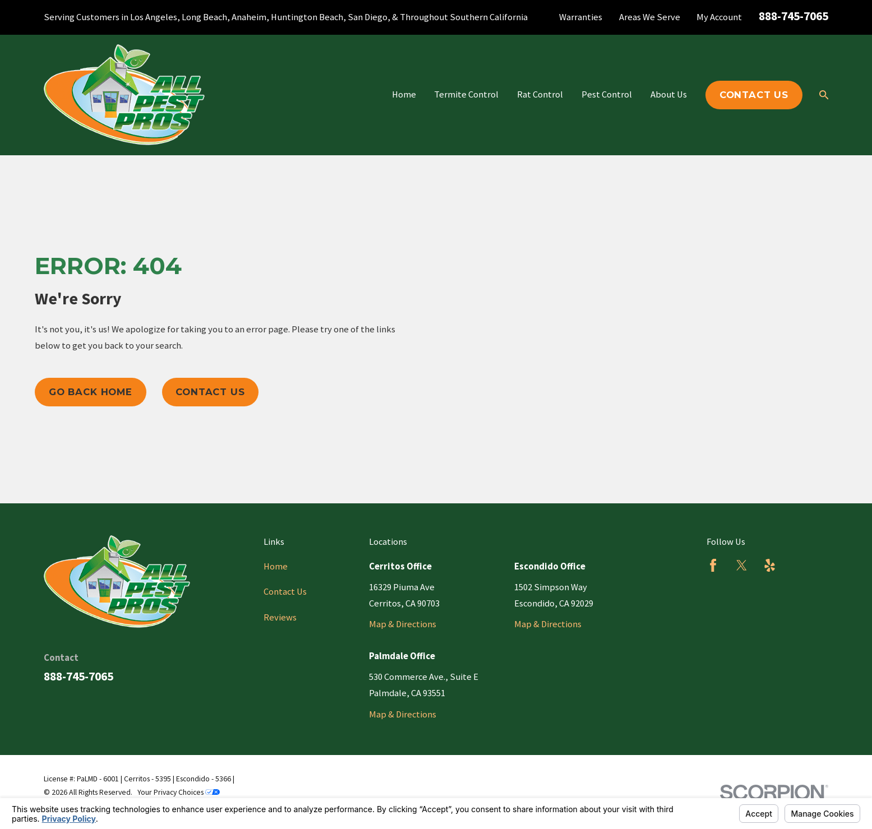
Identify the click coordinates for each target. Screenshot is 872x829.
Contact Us (753, 94)
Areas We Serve (649, 17)
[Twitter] (741, 565)
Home (276, 566)
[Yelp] (769, 565)
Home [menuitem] (404, 94)
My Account (719, 17)
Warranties (580, 17)
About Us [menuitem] (668, 94)
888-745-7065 (793, 16)
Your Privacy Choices (178, 792)
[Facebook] (713, 565)
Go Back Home (90, 391)
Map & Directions (402, 624)
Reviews (280, 617)
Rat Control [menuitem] (540, 94)
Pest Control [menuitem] (607, 94)
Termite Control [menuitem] (466, 94)
